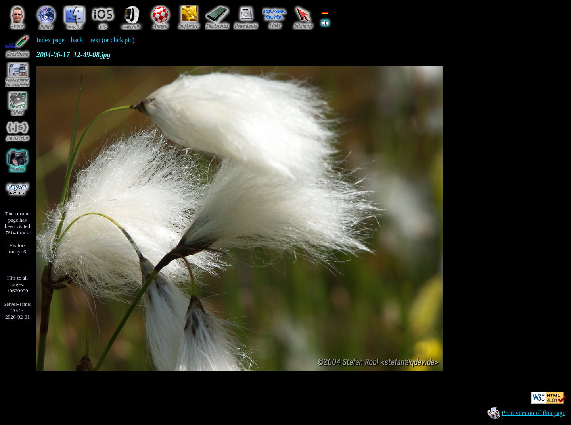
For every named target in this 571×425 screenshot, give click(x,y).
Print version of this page (533, 413)
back (77, 40)
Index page (50, 40)
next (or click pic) (111, 40)
